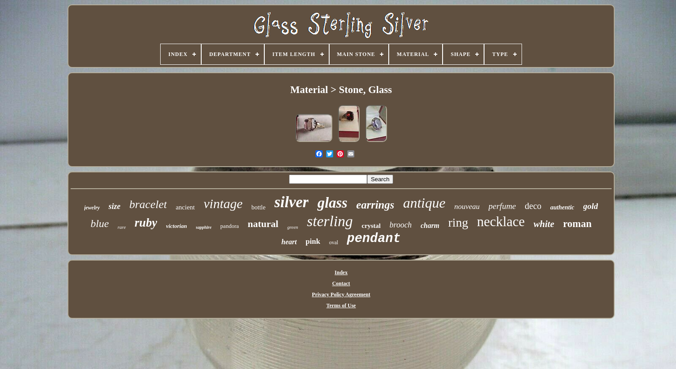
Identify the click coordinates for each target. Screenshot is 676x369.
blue (99, 223)
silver (291, 202)
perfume (502, 206)
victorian (176, 226)
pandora (229, 226)
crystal (370, 225)
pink (313, 241)
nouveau (467, 206)
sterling (330, 221)
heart (289, 242)
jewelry (92, 208)
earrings (375, 205)
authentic (562, 207)
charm (430, 225)
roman (577, 223)
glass (332, 203)
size (114, 206)
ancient (185, 207)
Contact (341, 283)
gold (590, 206)
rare (122, 227)
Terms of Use (341, 305)
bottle (259, 207)
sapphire (204, 227)
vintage (223, 203)
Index (340, 272)
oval (333, 242)
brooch (401, 224)
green (292, 227)
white (543, 224)
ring (458, 222)
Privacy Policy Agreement (341, 294)
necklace (501, 221)
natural (263, 223)
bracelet (148, 204)
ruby (146, 222)
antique (424, 203)
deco (533, 206)
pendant (374, 238)
